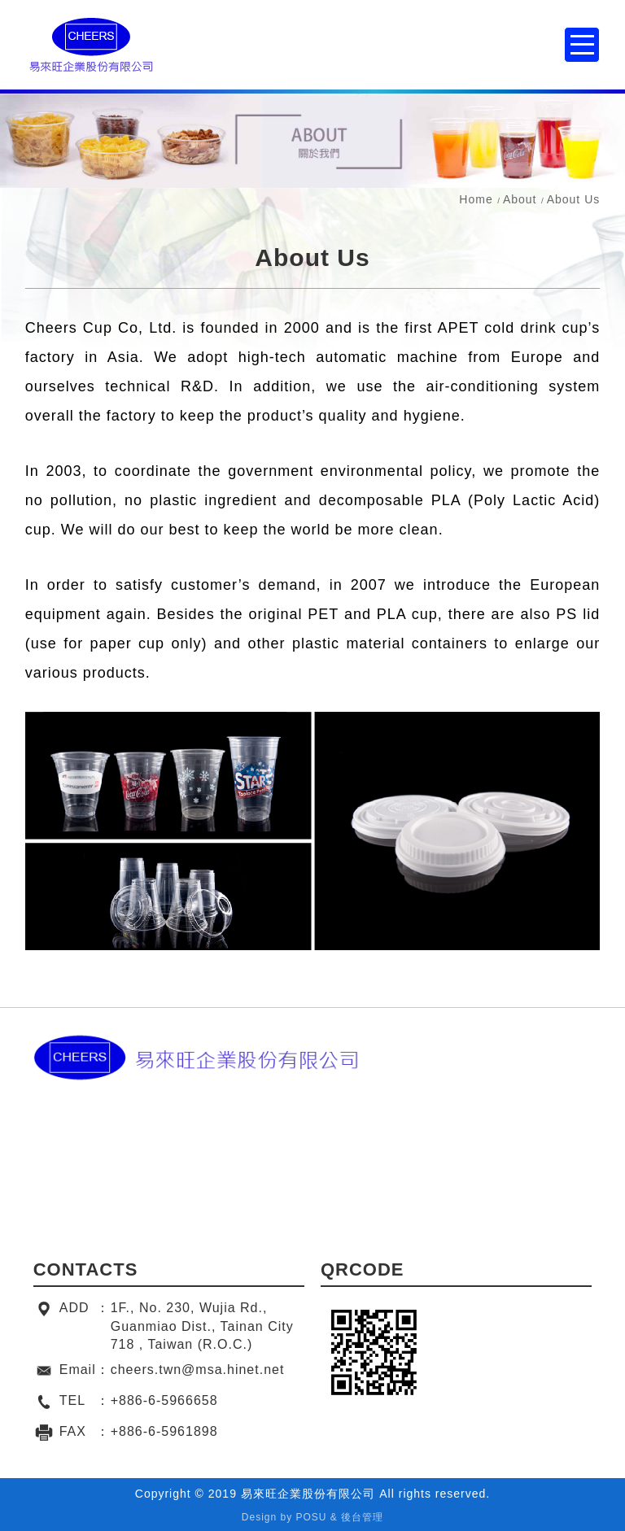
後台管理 (362, 1517)
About (520, 199)
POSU (311, 1517)
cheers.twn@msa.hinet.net (198, 1369)
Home (475, 199)
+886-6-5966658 (164, 1400)
